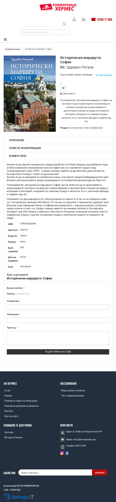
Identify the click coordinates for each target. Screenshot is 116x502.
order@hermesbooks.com (84, 439)
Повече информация (25, 148)
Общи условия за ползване (73, 390)
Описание (16, 140)
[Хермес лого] (58, 7)
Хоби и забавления (93, 128)
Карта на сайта (11, 416)
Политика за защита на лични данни (20, 400)
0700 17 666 (104, 19)
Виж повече (67, 93)
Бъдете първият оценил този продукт (76, 74)
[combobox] (45, 32)
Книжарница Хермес (13, 49)
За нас (7, 390)
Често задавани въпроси (72, 395)
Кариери (8, 395)
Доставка (8, 432)
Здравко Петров (79, 67)
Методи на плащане (13, 437)
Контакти (8, 411)
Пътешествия (76, 128)
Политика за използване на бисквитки (21, 405)
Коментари (17, 156)
